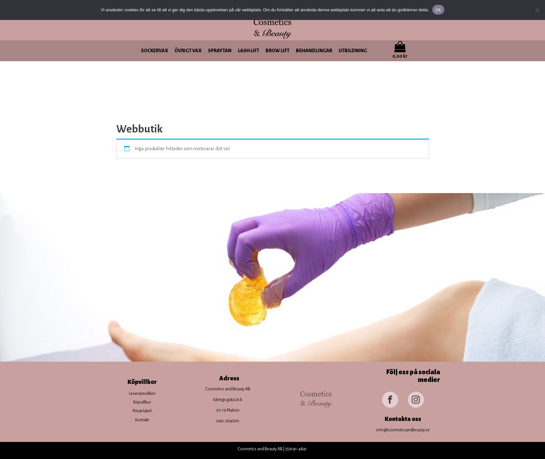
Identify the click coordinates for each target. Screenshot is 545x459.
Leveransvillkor (142, 393)
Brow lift (277, 50)
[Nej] (537, 10)
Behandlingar (314, 50)
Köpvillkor (142, 402)
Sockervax (154, 50)
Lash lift (248, 50)
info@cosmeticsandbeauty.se (403, 430)
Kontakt (142, 420)
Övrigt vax (188, 50)
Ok (438, 9)
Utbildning (353, 50)
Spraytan (219, 50)
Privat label (142, 411)
